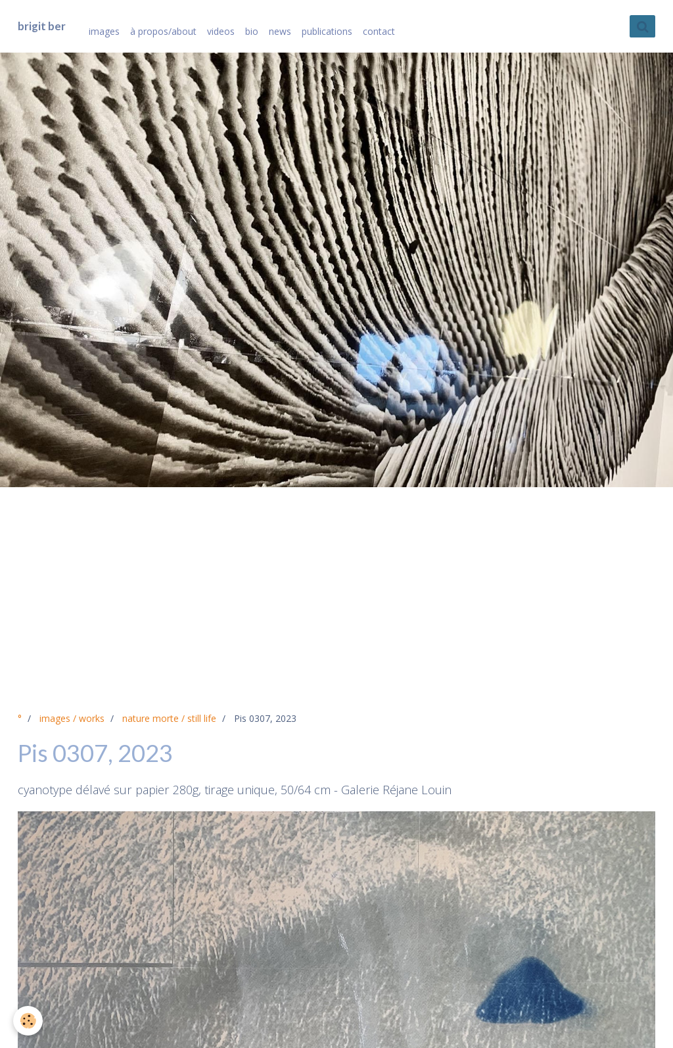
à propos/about (163, 31)
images (104, 31)
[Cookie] (28, 1021)
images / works (71, 718)
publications (327, 31)
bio (251, 31)
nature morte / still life (169, 718)
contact (379, 31)
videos (221, 31)
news (280, 31)
